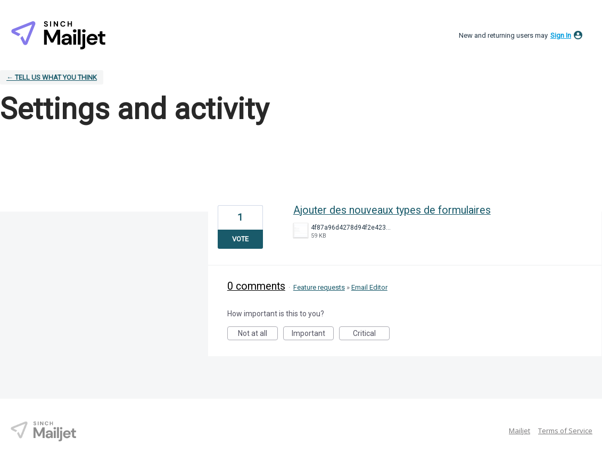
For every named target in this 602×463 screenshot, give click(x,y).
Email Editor (369, 287)
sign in (560, 35)
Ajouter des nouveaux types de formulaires (392, 210)
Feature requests (319, 287)
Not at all (258, 334)
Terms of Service (565, 430)
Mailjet (519, 430)
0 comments (256, 286)
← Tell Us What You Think (51, 77)
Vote (240, 239)
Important (313, 334)
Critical (371, 334)
